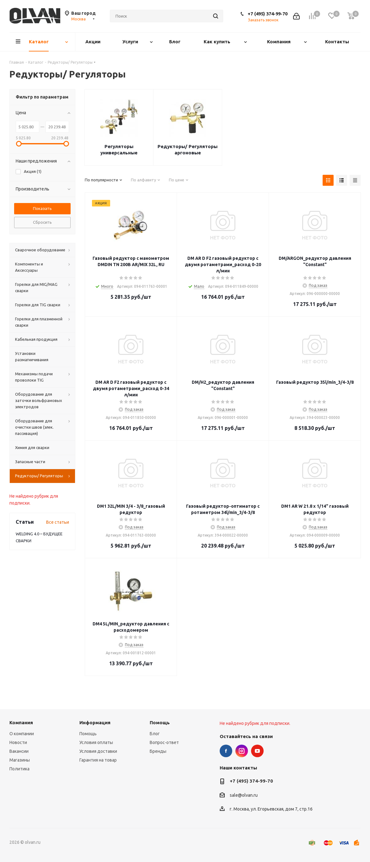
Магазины (19, 760)
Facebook (226, 751)
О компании (21, 733)
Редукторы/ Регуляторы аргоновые (187, 149)
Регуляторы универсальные (118, 149)
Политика (19, 768)
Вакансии (19, 751)
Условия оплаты (96, 742)
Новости (18, 742)
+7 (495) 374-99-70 (267, 13)
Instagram (241, 751)
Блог (155, 733)
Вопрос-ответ (164, 742)
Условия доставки (98, 751)
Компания (21, 722)
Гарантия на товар (98, 760)
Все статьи (57, 522)
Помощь (88, 733)
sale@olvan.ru (244, 795)
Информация (94, 722)
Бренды (158, 751)
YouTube (257, 751)
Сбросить (42, 222)
